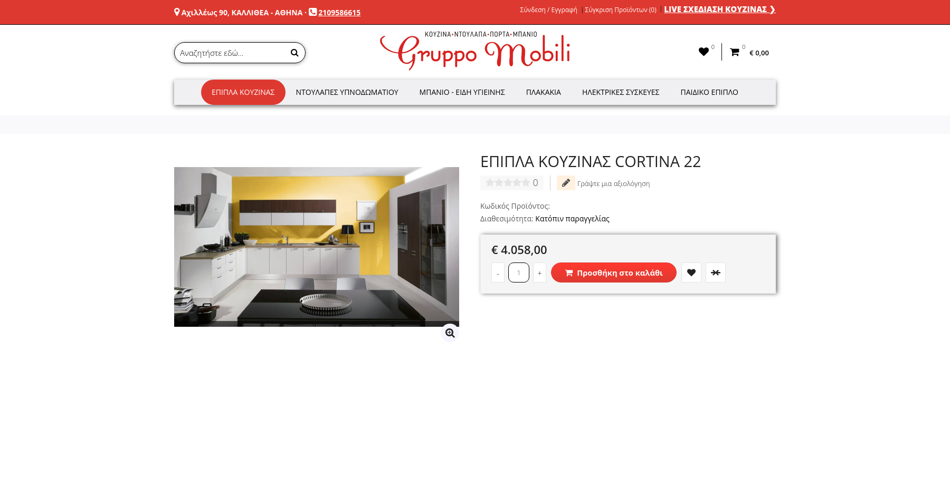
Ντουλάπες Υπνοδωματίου (347, 92)
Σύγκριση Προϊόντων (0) (621, 10)
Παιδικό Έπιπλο (709, 92)
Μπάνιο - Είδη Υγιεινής (462, 92)
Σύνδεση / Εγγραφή (548, 10)
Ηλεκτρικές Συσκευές (621, 92)
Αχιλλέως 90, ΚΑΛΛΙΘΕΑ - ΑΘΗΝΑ (242, 12)
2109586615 (339, 12)
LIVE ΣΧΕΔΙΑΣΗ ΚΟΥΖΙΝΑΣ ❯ (720, 9)
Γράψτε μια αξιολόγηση (603, 183)
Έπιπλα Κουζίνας (243, 92)
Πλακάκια (543, 92)
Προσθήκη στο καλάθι (614, 272)
